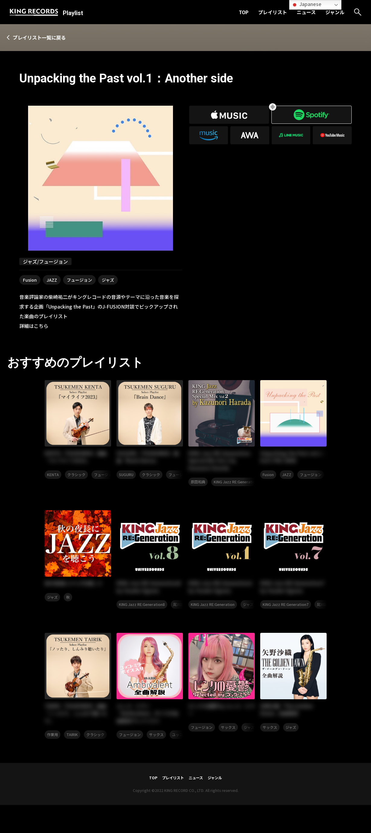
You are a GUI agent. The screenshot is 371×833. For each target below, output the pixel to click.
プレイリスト (272, 12)
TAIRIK (72, 761)
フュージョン (79, 280)
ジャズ (108, 280)
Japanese (306, 4)
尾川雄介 (180, 628)
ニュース (306, 12)
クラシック (76, 478)
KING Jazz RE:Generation (235, 494)
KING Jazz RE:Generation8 (142, 628)
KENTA (53, 478)
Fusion (30, 280)
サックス (156, 761)
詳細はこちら (33, 326)
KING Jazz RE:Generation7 (286, 628)
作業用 (52, 761)
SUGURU (126, 478)
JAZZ (51, 280)
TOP (243, 12)
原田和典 (198, 494)
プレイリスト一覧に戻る (47, 38)
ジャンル (334, 12)
